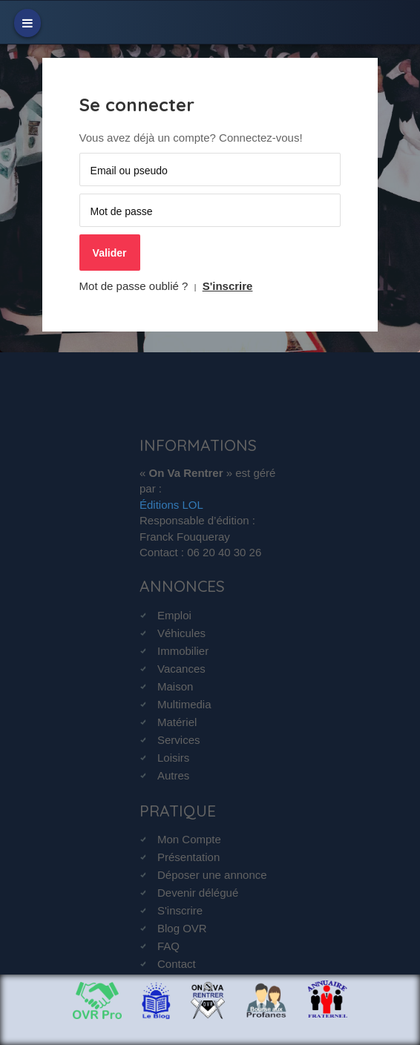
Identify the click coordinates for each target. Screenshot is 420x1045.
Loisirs (173, 757)
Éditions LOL (171, 504)
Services (178, 740)
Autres (173, 775)
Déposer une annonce (212, 874)
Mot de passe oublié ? (133, 286)
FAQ (168, 946)
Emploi (174, 615)
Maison (175, 686)
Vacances (181, 668)
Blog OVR (182, 928)
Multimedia (184, 704)
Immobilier (183, 651)
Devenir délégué (197, 892)
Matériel (177, 722)
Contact (176, 963)
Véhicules (181, 633)
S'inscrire (228, 286)
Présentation (188, 857)
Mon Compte (189, 839)
